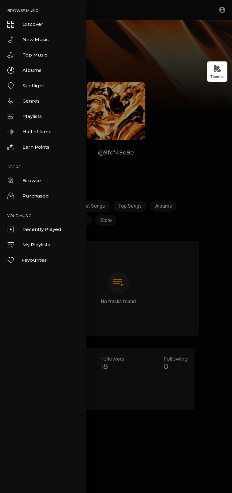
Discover (25, 24)
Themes (217, 72)
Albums (24, 70)
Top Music (27, 55)
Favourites (27, 260)
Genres (23, 101)
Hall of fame (29, 131)
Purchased (28, 196)
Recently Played (34, 229)
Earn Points (28, 147)
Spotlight (25, 85)
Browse (24, 180)
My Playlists (28, 244)
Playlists (24, 116)
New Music (28, 39)
